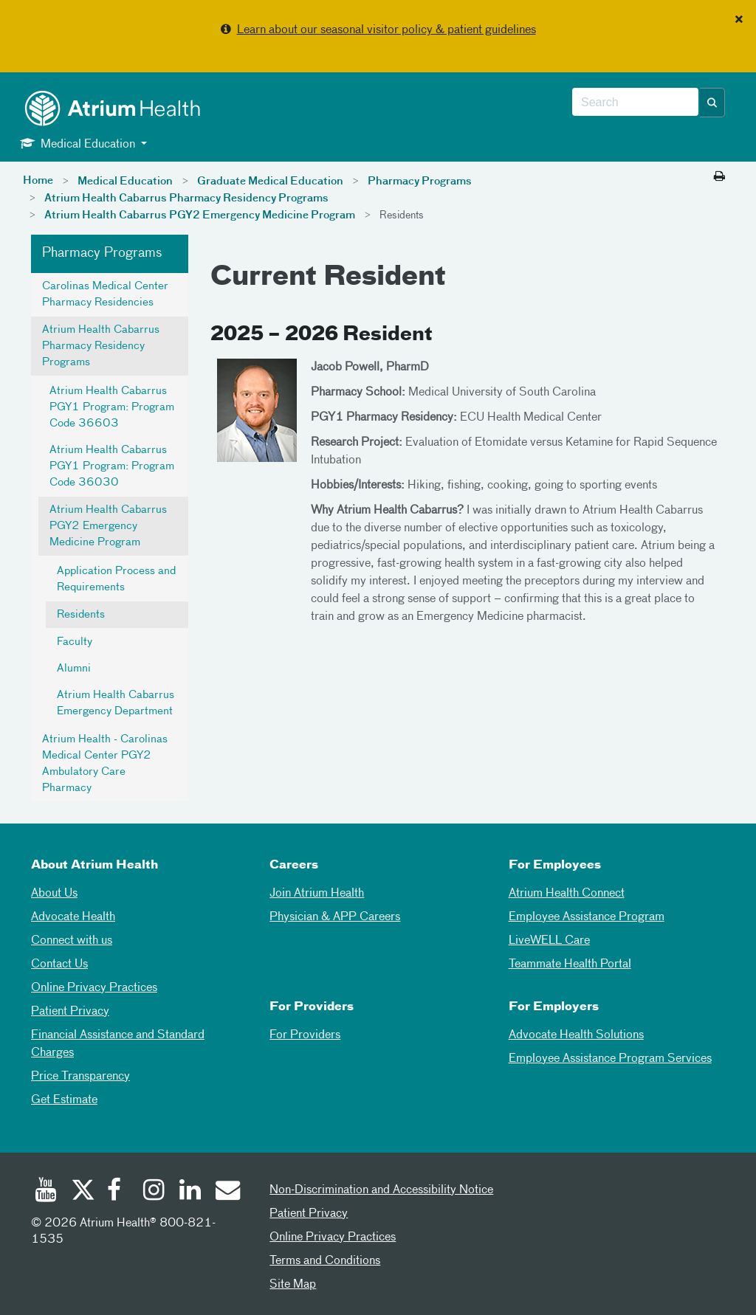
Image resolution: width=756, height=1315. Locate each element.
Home (38, 181)
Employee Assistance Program (586, 917)
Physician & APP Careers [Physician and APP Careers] (334, 917)
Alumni (74, 668)
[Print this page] (719, 177)
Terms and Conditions (324, 1261)
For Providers (304, 1035)
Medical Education (125, 181)
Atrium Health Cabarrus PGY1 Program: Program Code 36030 (111, 466)
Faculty (74, 642)
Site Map (292, 1285)
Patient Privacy (70, 1012)
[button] (712, 102)
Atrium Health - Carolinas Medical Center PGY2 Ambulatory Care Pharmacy (105, 763)
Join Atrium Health (316, 894)
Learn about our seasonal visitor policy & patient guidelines (386, 30)
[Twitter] (82, 1192)
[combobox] (635, 102)
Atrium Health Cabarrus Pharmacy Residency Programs (186, 198)
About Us (54, 894)
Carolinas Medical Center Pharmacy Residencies (105, 294)
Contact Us (59, 964)
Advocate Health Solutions (576, 1035)
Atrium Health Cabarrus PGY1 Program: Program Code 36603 (111, 407)
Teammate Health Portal (570, 964)
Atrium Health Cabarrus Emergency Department (115, 703)
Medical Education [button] (79, 144)
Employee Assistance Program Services (610, 1059)
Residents (81, 615)
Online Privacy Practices (94, 988)
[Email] (226, 1192)
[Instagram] (154, 1192)
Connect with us (71, 941)
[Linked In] (190, 1192)
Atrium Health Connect (567, 894)
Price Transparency (80, 1077)
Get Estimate (64, 1100)
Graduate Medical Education (270, 181)
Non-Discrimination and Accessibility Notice (381, 1190)
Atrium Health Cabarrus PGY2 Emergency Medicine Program (199, 215)
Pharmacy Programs (420, 181)
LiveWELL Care (549, 941)
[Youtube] (46, 1192)
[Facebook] (118, 1192)
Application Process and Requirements (116, 579)
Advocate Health (73, 917)
